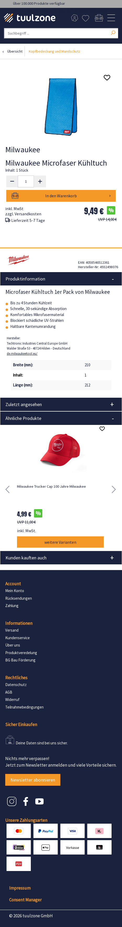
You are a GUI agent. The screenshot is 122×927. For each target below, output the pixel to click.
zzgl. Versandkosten (23, 213)
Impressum (20, 888)
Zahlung (12, 605)
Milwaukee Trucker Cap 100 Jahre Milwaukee (51, 486)
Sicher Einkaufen (21, 724)
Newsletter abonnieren (32, 780)
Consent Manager (25, 900)
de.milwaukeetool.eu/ (22, 353)
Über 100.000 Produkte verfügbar (39, 3)
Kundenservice (17, 637)
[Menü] (111, 18)
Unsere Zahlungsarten (26, 820)
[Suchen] (113, 32)
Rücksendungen (18, 598)
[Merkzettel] (85, 18)
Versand (12, 630)
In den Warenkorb (61, 196)
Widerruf (12, 699)
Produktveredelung (21, 652)
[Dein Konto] (74, 18)
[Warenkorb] (98, 18)
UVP (107, 219)
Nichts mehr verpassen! (27, 758)
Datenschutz (16, 684)
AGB (8, 692)
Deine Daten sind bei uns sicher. (42, 742)
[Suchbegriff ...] (61, 33)
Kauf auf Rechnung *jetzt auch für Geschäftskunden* (68, 10)
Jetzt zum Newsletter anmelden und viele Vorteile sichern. (61, 765)
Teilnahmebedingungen (24, 707)
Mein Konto (14, 590)
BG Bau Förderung (20, 660)
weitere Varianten (60, 542)
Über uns (12, 645)
